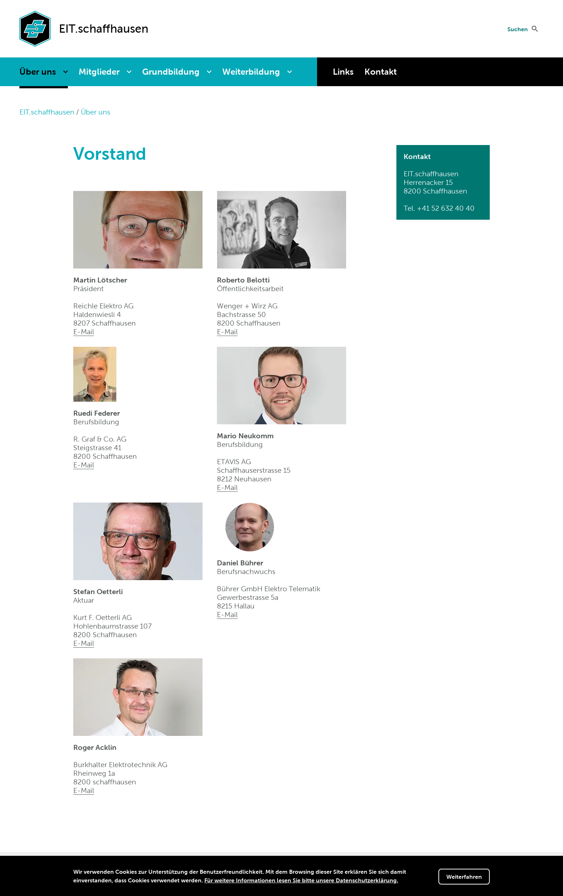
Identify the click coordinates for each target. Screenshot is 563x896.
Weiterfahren (464, 877)
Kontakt (380, 71)
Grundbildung (171, 71)
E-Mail (83, 332)
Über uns (37, 71)
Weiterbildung (251, 71)
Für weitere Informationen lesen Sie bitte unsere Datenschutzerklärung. (301, 881)
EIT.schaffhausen (46, 112)
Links (343, 71)
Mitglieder (99, 71)
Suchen (517, 29)
